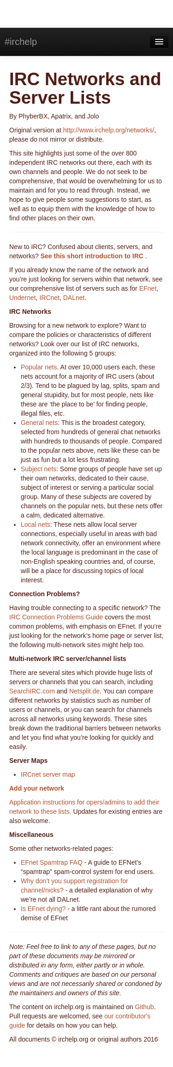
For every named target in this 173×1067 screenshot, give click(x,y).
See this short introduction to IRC (93, 256)
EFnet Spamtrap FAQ (52, 862)
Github (144, 1007)
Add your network (36, 788)
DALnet (74, 297)
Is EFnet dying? (43, 908)
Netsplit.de (84, 691)
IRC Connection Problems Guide (56, 617)
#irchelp (21, 42)
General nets (39, 422)
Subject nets (38, 469)
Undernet (22, 297)
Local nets (35, 524)
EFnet (147, 288)
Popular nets (39, 367)
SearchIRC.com (32, 691)
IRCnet (49, 297)
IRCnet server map (48, 774)
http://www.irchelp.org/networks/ (109, 130)
